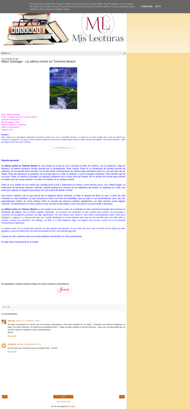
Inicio (63, 397)
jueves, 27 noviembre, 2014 (27, 321)
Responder (12, 336)
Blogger (72, 406)
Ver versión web (63, 402)
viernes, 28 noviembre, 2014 (29, 344)
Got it (158, 6)
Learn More (147, 6)
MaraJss (11, 321)
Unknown (12, 344)
